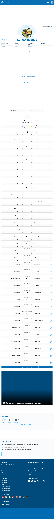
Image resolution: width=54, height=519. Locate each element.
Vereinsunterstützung (5, 470)
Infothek (3, 472)
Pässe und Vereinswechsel (33, 464)
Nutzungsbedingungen (36, 510)
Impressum (50, 510)
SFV (2, 510)
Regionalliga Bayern (5, 486)
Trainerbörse (30, 472)
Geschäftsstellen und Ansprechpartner (9, 466)
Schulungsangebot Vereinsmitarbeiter (36, 468)
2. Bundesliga (4, 482)
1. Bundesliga (4, 480)
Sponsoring (3, 468)
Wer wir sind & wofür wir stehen (8, 464)
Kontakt (3, 474)
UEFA (9, 510)
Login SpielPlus (31, 474)
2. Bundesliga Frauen (5, 490)
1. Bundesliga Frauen (5, 488)
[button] (2, 40)
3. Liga (2, 484)
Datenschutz (44, 510)
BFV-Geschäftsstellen (32, 470)
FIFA (12, 510)
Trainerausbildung (31, 466)
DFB (5, 510)
